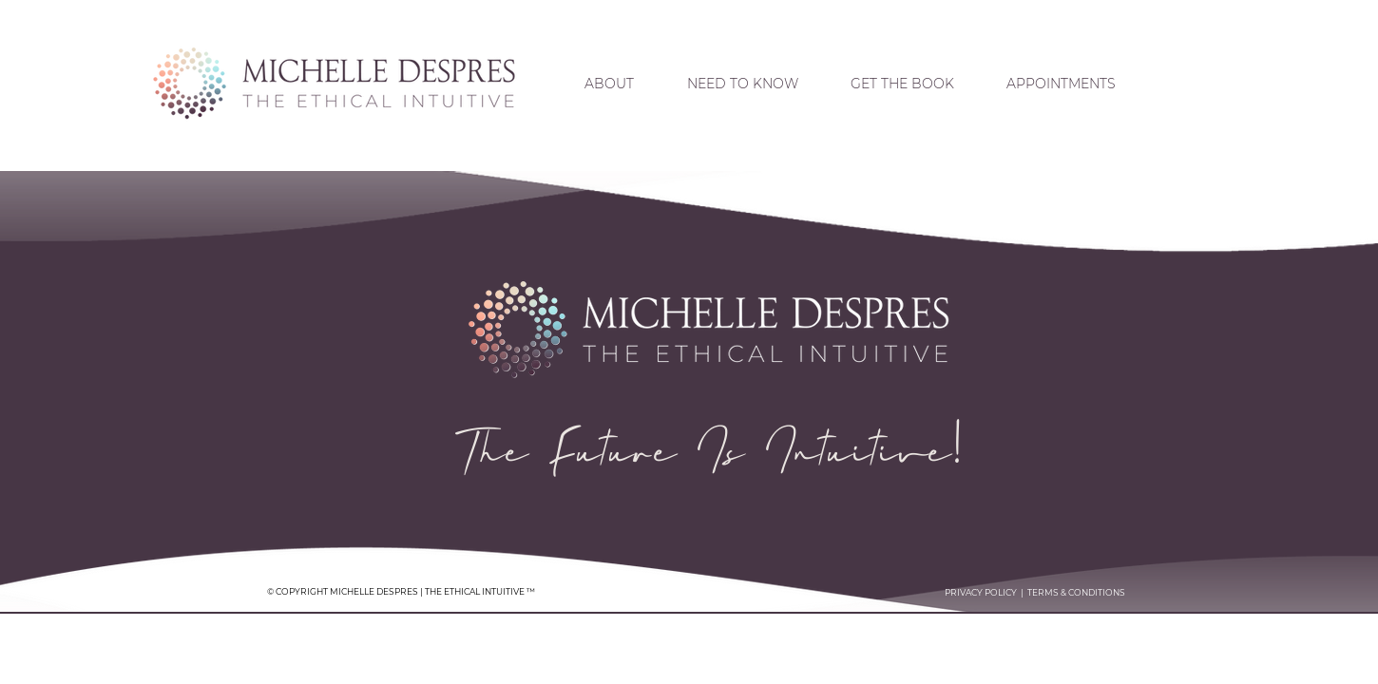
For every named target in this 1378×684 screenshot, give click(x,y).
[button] (742, 83)
